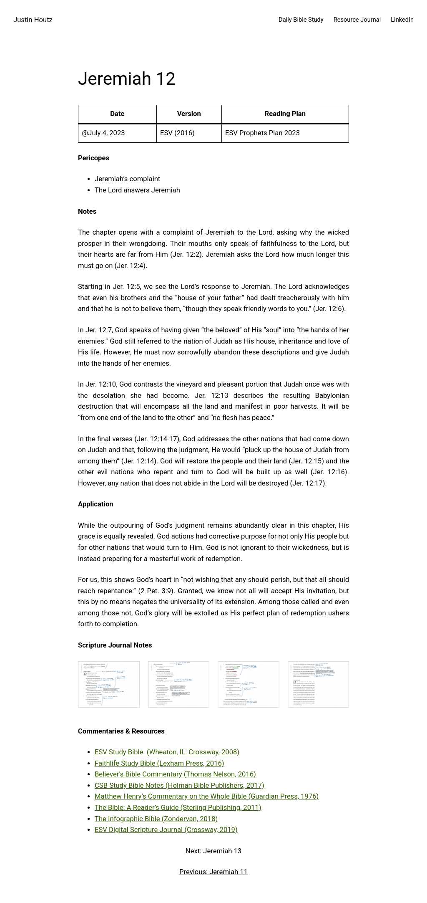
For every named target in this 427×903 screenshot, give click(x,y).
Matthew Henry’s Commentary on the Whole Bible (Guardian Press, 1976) (207, 796)
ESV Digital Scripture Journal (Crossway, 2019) (166, 830)
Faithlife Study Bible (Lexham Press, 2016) (159, 763)
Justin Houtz (33, 20)
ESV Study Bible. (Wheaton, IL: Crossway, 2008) (167, 752)
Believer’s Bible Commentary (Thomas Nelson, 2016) (175, 774)
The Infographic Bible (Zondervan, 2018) (156, 819)
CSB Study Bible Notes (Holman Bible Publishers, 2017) (179, 785)
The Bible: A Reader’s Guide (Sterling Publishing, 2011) (178, 808)
